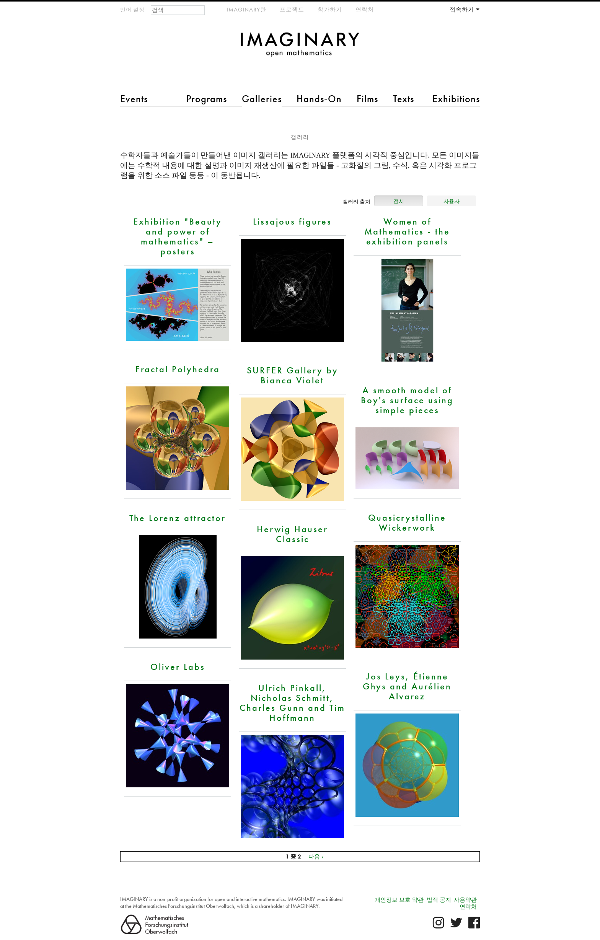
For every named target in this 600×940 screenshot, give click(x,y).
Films (367, 99)
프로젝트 (292, 9)
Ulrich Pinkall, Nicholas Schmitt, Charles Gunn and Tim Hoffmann (292, 702)
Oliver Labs (177, 666)
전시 (398, 201)
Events (134, 99)
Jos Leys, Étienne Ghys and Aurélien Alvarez (407, 686)
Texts (403, 99)
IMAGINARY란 (246, 9)
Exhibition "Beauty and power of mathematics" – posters (177, 236)
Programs (206, 99)
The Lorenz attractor (177, 517)
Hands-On (319, 99)
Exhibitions (456, 99)
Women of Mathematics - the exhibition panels (407, 231)
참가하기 (330, 9)
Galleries (262, 99)
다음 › (315, 856)
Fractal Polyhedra (177, 369)
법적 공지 (439, 899)
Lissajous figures (292, 221)
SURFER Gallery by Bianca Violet (292, 375)
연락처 (364, 9)
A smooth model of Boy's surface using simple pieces (407, 399)
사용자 (451, 201)
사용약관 (465, 899)
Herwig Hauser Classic (292, 533)
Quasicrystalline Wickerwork (407, 522)
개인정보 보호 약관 (399, 899)
